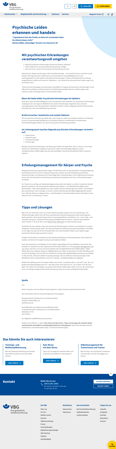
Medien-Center (46, 415)
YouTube (103, 415)
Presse (43, 424)
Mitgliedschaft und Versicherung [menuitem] (35, 14)
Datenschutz (67, 409)
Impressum (67, 412)
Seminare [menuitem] (55, 14)
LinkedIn (103, 409)
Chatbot (43, 436)
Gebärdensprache (83, 412)
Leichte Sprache (82, 415)
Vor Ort (43, 412)
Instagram (103, 412)
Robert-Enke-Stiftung (55, 222)
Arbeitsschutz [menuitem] (11, 14)
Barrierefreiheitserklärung (86, 409)
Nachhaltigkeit (46, 439)
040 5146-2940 (51, 383)
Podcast (103, 421)
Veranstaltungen (46, 427)
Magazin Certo (96, 14)
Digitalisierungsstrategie (49, 430)
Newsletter (104, 418)
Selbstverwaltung (47, 421)
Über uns (44, 409)
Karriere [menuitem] (65, 14)
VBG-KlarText (45, 433)
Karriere (43, 418)
